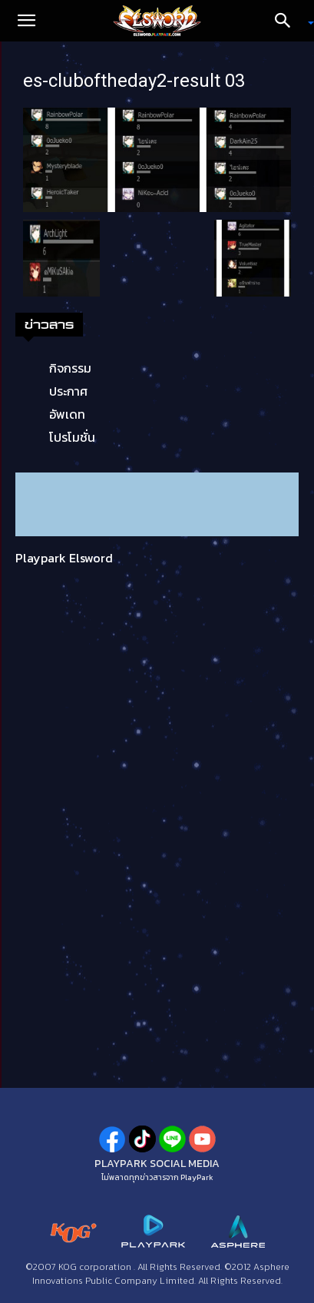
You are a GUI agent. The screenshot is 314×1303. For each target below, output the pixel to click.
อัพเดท (67, 414)
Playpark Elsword (64, 558)
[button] (26, 20)
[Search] (288, 20)
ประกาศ (68, 391)
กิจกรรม (70, 368)
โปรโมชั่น (72, 437)
